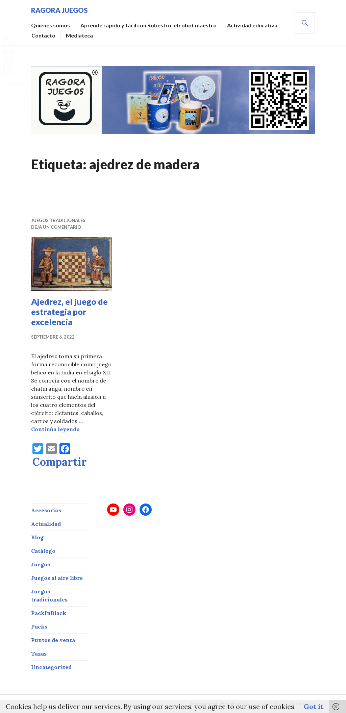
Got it (313, 706)
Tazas (39, 653)
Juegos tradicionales (58, 220)
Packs (39, 626)
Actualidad (46, 523)
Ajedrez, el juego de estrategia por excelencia (69, 311)
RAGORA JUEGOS (59, 10)
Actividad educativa (252, 25)
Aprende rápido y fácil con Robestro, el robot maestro (148, 25)
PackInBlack (48, 613)
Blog (37, 537)
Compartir (59, 462)
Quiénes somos (50, 25)
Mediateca (79, 35)
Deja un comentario (56, 227)
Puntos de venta (53, 640)
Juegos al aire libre (57, 577)
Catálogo (43, 550)
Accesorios (46, 510)
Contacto (43, 35)
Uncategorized (51, 667)
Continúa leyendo (55, 429)
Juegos (40, 564)
